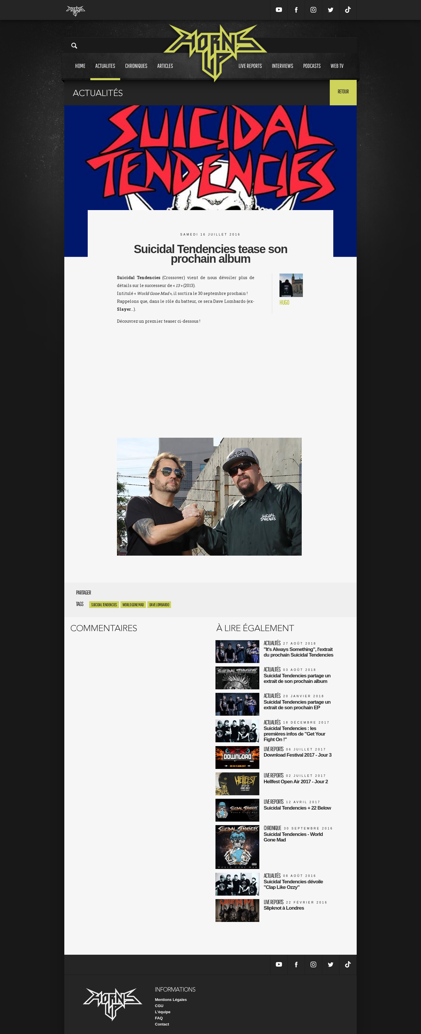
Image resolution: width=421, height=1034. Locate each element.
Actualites (105, 71)
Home (80, 71)
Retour (342, 92)
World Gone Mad (133, 604)
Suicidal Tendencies (104, 604)
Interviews (282, 71)
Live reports (250, 71)
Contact (162, 1019)
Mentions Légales (171, 994)
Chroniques (136, 71)
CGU (159, 1001)
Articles (165, 71)
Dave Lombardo (159, 604)
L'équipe (162, 1007)
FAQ (159, 1013)
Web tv (337, 71)
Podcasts (312, 71)
